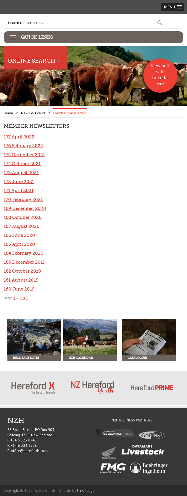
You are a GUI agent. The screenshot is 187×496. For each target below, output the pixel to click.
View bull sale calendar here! (160, 74)
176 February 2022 (23, 145)
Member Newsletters (70, 113)
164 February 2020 (24, 253)
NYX (80, 490)
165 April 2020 (19, 244)
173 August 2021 (21, 172)
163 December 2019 (24, 262)
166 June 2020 (19, 235)
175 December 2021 (24, 154)
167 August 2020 (22, 226)
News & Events (33, 113)
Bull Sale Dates (26, 358)
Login (91, 490)
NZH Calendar (81, 358)
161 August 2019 (21, 280)
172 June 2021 (19, 181)
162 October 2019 (22, 271)
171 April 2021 (18, 190)
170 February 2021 (23, 199)
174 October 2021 (22, 163)
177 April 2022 (19, 136)
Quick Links (37, 37)
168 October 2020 (23, 217)
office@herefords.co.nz (30, 450)
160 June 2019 (19, 289)
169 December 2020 (25, 208)
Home (8, 113)
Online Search (31, 61)
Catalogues (137, 358)
